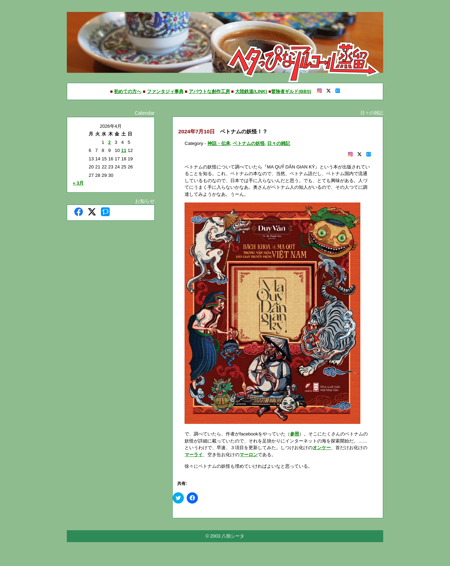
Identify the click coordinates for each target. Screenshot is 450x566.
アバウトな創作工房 (209, 91)
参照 (294, 434)
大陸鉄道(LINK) (251, 91)
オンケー (322, 447)
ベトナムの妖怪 (249, 143)
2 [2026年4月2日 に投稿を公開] (109, 142)
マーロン (248, 454)
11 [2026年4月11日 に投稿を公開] (123, 150)
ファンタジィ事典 (165, 91)
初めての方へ (127, 91)
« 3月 (78, 183)
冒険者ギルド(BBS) (291, 91)
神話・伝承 (218, 143)
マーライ (194, 454)
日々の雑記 (278, 143)
